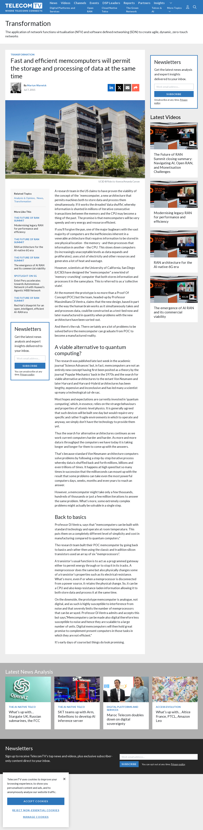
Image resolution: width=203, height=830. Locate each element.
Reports (129, 3)
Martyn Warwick (36, 85)
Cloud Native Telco (109, 9)
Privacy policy (27, 374)
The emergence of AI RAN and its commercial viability (30, 267)
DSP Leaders (111, 3)
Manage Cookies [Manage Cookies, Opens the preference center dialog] (36, 816)
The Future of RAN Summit (26, 219)
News (53, 3)
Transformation (28, 23)
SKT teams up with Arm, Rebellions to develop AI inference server (76, 716)
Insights (159, 3)
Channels (80, 3)
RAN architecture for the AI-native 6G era (28, 248)
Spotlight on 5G (25, 275)
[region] (36, 799)
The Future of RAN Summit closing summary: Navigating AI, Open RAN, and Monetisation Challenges (173, 163)
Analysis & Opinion (24, 197)
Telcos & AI (157, 9)
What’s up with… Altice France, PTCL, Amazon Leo (173, 716)
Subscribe (30, 365)
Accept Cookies (36, 801)
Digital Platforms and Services (62, 9)
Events (94, 3)
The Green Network (132, 9)
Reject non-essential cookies (35, 810)
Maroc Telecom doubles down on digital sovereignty (125, 719)
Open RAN (90, 9)
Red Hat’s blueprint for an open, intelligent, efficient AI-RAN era (29, 308)
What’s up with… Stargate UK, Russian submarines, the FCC (25, 716)
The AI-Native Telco (22, 706)
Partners (144, 3)
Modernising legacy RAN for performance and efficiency (28, 228)
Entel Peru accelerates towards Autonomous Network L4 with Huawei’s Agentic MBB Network (29, 285)
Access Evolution (168, 706)
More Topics (174, 9)
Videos (65, 3)
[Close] (64, 779)
